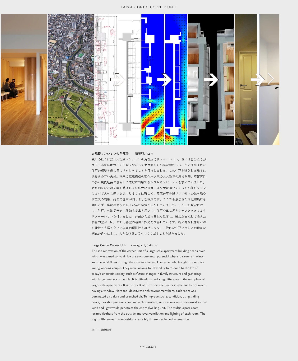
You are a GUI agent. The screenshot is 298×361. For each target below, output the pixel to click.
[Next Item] (270, 79)
